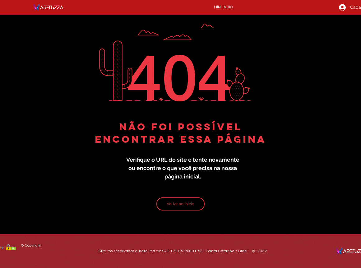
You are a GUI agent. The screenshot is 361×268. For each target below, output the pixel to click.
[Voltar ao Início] (180, 203)
